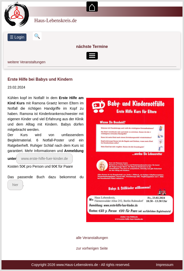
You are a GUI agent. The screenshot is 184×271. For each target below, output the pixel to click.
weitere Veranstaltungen (26, 62)
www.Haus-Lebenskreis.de (77, 265)
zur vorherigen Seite (92, 248)
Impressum (164, 265)
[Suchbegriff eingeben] (37, 36)
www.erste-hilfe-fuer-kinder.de (44, 159)
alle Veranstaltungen (92, 238)
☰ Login (17, 37)
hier (15, 185)
